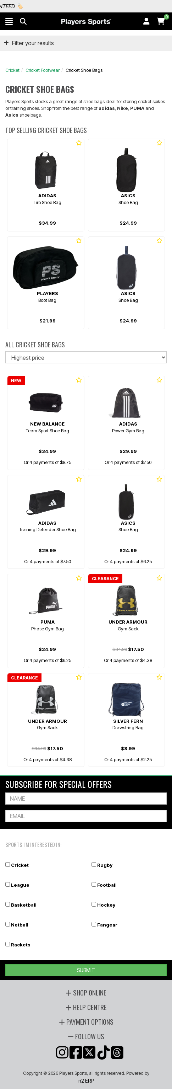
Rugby (104, 865)
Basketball (24, 905)
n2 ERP (86, 1081)
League (20, 885)
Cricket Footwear (43, 70)
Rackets (20, 944)
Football (107, 885)
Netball (19, 925)
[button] (9, 21)
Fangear (107, 925)
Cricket (12, 70)
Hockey (106, 905)
